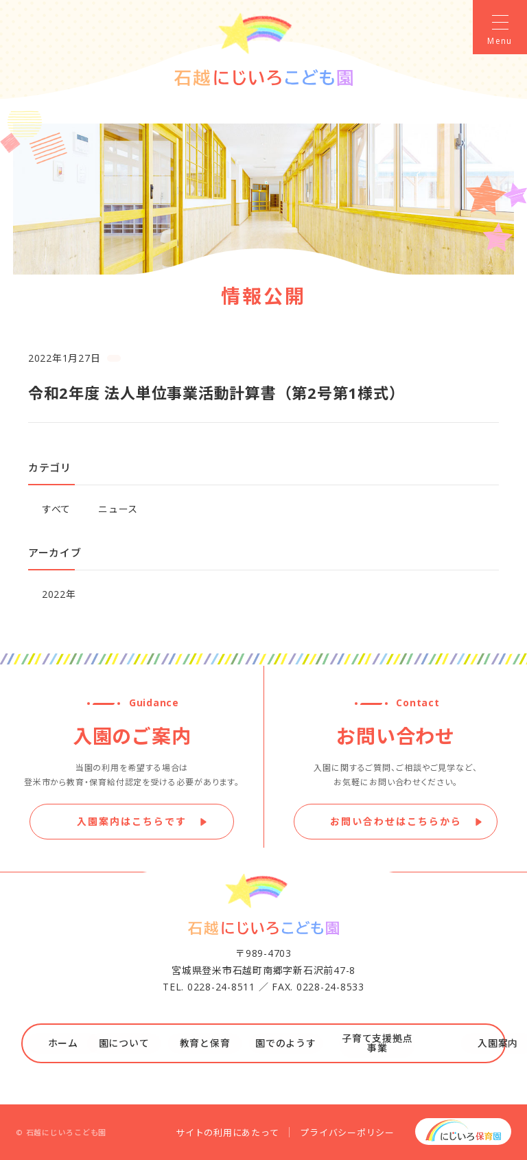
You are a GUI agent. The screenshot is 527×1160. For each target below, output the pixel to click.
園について (143, 1042)
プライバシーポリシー (347, 1132)
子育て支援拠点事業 (383, 1043)
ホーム (64, 1042)
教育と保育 (223, 1042)
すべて (56, 508)
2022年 (59, 594)
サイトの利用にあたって (227, 1132)
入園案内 (463, 1042)
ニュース (118, 508)
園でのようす (303, 1042)
